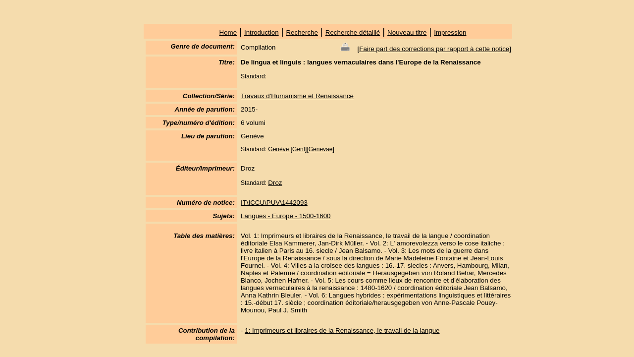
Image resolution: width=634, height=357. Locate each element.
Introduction (261, 32)
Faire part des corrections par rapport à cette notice (434, 49)
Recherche (301, 32)
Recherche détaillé (352, 32)
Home (228, 32)
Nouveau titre (406, 32)
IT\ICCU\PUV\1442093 (274, 202)
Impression (450, 32)
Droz (275, 182)
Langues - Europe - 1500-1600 (286, 216)
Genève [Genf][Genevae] (301, 149)
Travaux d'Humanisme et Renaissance (297, 96)
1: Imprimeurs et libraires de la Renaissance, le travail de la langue (342, 330)
